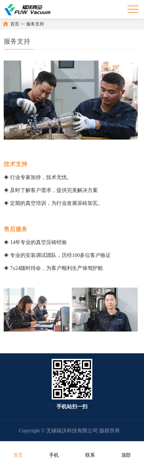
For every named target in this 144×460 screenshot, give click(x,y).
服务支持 (35, 24)
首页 (14, 24)
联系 (90, 450)
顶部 (126, 450)
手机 (54, 450)
